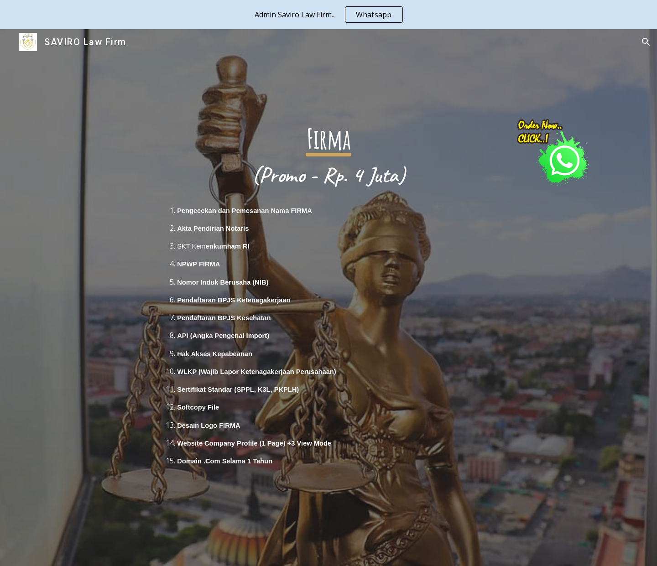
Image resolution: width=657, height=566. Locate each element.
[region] (328, 14)
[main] (328, 298)
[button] (646, 42)
